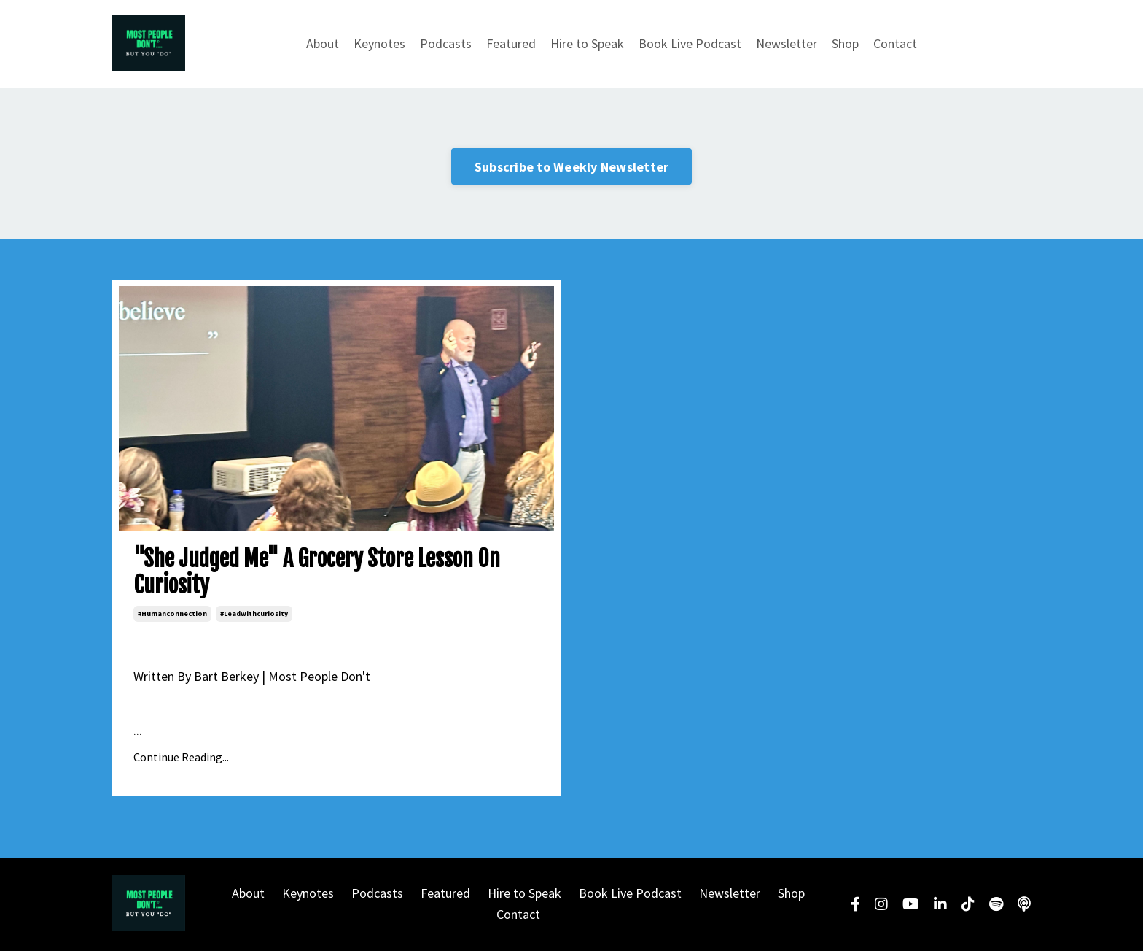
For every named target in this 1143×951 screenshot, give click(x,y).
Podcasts (446, 43)
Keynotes (379, 43)
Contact (895, 43)
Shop (845, 43)
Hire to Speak (587, 43)
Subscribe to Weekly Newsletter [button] (572, 166)
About (322, 43)
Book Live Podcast (690, 43)
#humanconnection (172, 613)
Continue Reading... (181, 757)
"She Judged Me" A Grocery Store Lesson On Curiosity (316, 572)
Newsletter (786, 43)
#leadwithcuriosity (254, 613)
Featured (511, 43)
